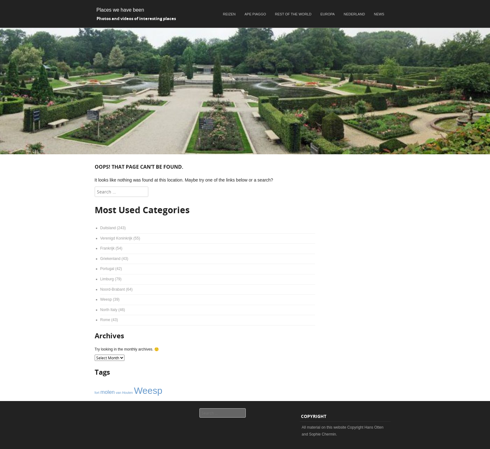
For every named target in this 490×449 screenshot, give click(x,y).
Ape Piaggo (255, 14)
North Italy (109, 310)
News (379, 14)
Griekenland (110, 258)
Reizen (229, 14)
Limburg (107, 279)
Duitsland (108, 228)
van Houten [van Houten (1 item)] (124, 392)
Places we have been (120, 10)
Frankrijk (107, 248)
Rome (105, 320)
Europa (327, 14)
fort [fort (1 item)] (97, 392)
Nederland (354, 14)
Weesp (106, 299)
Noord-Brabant (112, 289)
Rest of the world (293, 14)
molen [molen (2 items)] (107, 392)
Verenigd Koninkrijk (116, 238)
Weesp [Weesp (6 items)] (148, 390)
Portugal (107, 269)
